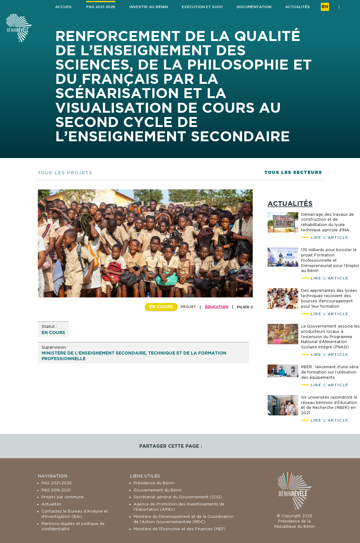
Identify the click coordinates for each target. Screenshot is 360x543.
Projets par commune (63, 497)
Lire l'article (330, 237)
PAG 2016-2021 (56, 490)
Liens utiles (145, 475)
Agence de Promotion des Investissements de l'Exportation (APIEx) (179, 506)
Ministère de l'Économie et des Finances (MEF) (180, 529)
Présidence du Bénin (154, 483)
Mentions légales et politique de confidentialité (73, 526)
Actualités (51, 504)
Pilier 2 (245, 307)
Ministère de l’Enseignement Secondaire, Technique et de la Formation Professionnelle (134, 355)
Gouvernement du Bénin (158, 490)
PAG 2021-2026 (57, 483)
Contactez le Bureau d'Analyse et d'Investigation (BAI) (75, 513)
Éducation (216, 306)
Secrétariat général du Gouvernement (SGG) (178, 497)
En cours (53, 332)
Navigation (52, 475)
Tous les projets (65, 172)
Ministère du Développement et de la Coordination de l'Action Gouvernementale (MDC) (183, 519)
